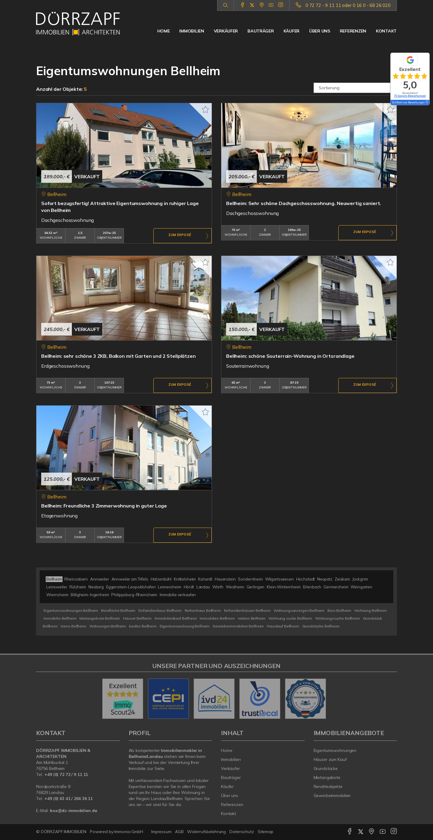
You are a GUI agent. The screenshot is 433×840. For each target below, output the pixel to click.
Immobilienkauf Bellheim (176, 618)
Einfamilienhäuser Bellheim (247, 610)
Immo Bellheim (73, 626)
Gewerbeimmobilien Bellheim (238, 626)
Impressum (161, 831)
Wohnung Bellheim (370, 610)
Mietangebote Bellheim (99, 618)
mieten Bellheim (252, 618)
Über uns (319, 31)
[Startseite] (78, 23)
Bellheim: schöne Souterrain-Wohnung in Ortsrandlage (290, 356)
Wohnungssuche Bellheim (337, 618)
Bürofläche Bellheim (118, 610)
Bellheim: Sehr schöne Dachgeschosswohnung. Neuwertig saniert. (303, 203)
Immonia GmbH (128, 831)
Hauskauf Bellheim (283, 626)
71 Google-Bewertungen (410, 95)
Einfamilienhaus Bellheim (160, 610)
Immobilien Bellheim (217, 618)
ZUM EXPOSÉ (180, 236)
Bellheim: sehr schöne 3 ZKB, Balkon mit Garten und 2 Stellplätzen (118, 356)
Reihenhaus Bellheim (203, 610)
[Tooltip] (426, 102)
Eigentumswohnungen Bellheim (71, 610)
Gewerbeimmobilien (332, 795)
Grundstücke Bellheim (320, 626)
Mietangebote (327, 777)
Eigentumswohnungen (335, 750)
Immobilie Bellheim (60, 618)
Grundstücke (326, 768)
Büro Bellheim (339, 610)
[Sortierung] (355, 88)
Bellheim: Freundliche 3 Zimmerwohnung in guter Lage (104, 506)
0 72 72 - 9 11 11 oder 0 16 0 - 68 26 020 (348, 5)
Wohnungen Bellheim (107, 626)
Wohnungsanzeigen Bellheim (299, 610)
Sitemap (265, 831)
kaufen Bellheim (143, 626)
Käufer (291, 31)
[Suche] (225, 5)
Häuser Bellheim (137, 618)
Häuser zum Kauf (330, 759)
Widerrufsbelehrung (206, 831)
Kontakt (386, 31)
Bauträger (260, 31)
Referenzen (353, 31)
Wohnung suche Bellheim (290, 618)
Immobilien (191, 31)
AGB (179, 831)
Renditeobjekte (328, 786)
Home (163, 31)
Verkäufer (226, 31)
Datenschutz (241, 831)
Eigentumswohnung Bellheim (185, 626)
